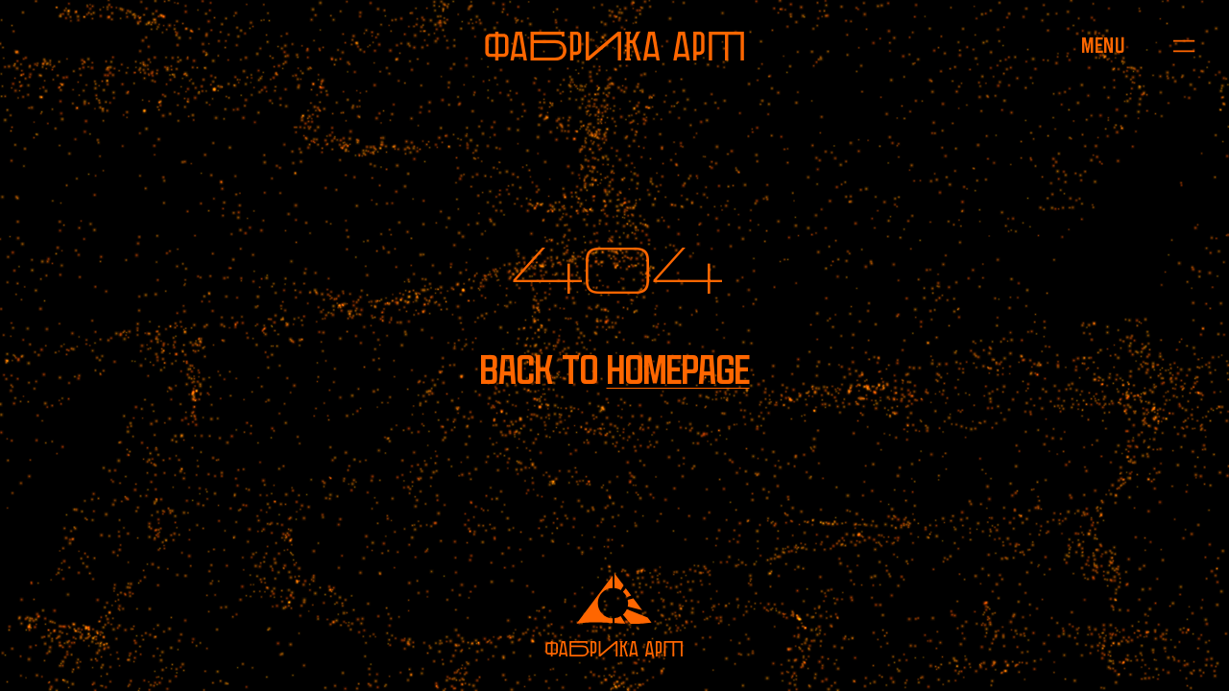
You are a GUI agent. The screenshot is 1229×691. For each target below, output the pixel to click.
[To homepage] (614, 46)
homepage (678, 369)
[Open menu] (1102, 47)
